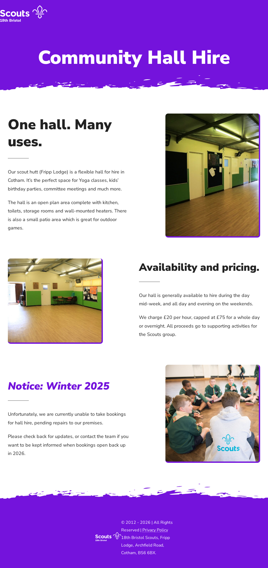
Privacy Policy (155, 530)
